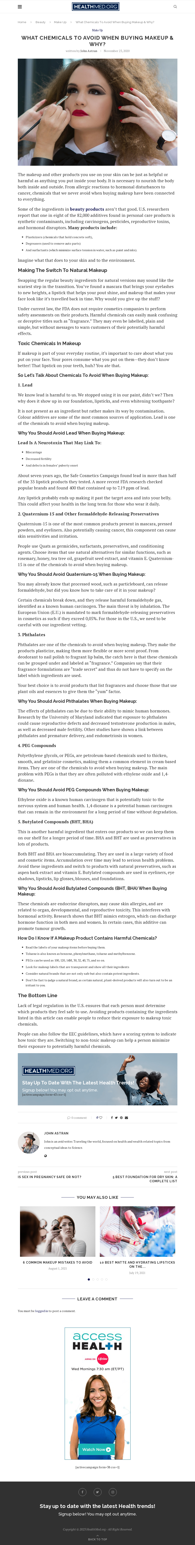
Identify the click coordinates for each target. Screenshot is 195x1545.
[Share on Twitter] (116, 1118)
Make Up (60, 22)
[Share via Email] (126, 1118)
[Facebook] (82, 1492)
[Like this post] (103, 1118)
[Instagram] (113, 1492)
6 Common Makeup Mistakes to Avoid (57, 1262)
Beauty (41, 22)
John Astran (88, 51)
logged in (41, 1311)
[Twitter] (98, 1492)
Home (22, 22)
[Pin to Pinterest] (121, 1118)
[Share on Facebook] (112, 1118)
